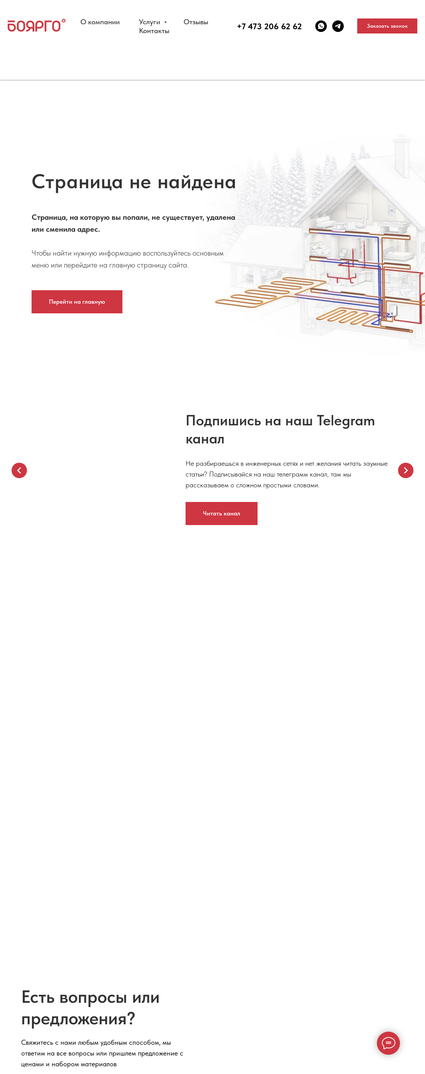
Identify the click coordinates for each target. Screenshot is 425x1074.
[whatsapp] (321, 26)
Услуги (150, 21)
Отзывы (196, 21)
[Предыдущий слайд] (19, 470)
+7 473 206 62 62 (269, 26)
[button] (387, 26)
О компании (100, 21)
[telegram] (338, 26)
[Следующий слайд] (405, 470)
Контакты (154, 30)
